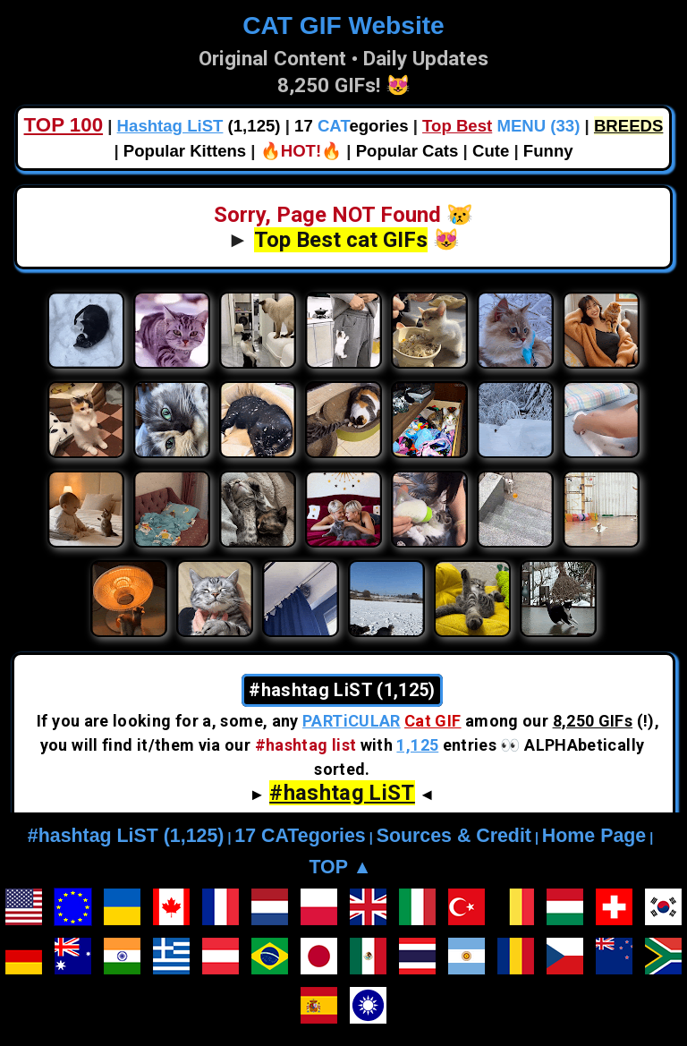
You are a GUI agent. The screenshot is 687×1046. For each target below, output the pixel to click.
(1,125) (199, 125)
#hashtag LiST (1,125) (126, 835)
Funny (548, 150)
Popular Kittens (184, 150)
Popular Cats (407, 150)
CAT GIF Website (343, 25)
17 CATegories (299, 835)
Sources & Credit (454, 835)
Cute (490, 150)
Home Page (594, 835)
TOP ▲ (340, 867)
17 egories (351, 125)
